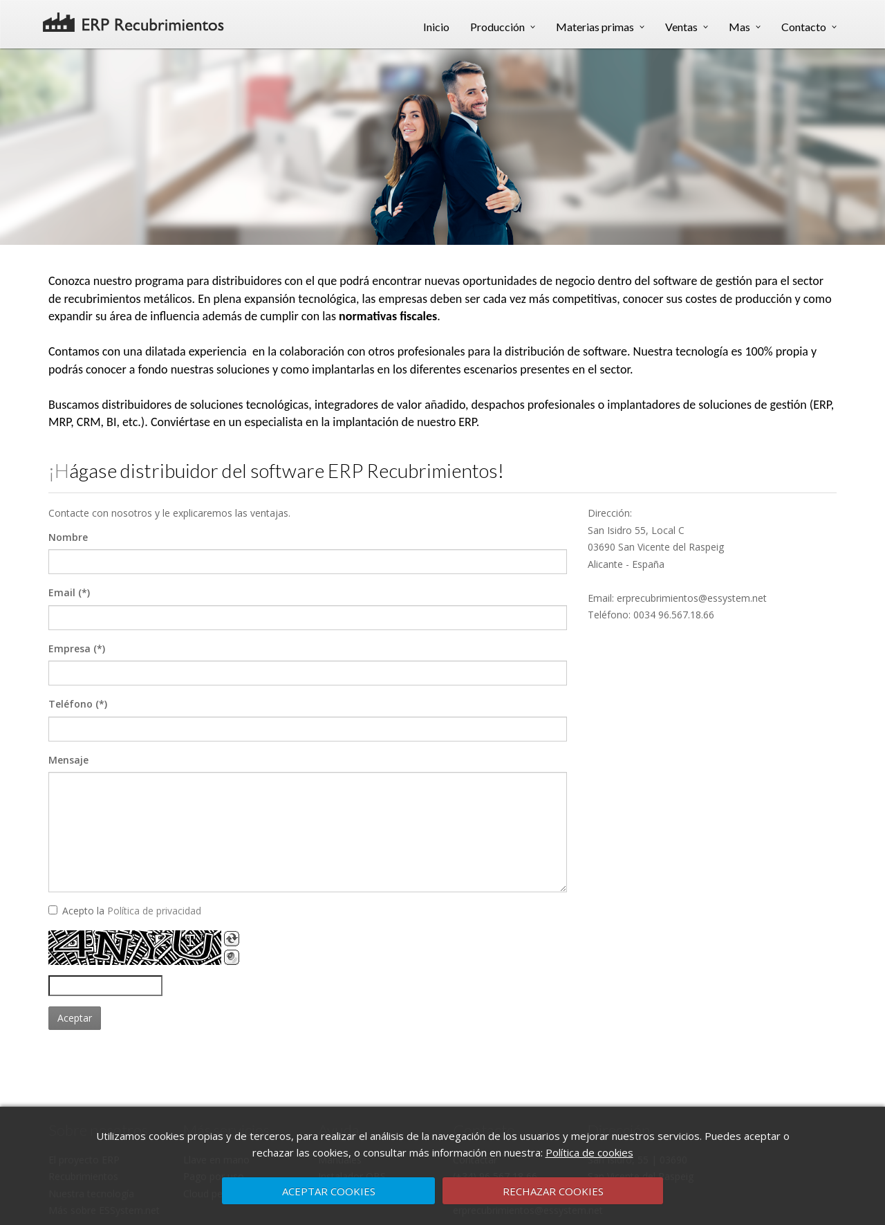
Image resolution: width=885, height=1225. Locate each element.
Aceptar (74, 1017)
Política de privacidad (154, 910)
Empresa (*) (76, 648)
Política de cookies (589, 1152)
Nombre (68, 537)
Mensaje (68, 759)
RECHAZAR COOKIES (553, 1191)
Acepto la (124, 910)
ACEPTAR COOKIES (328, 1191)
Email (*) (69, 592)
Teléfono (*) (77, 703)
